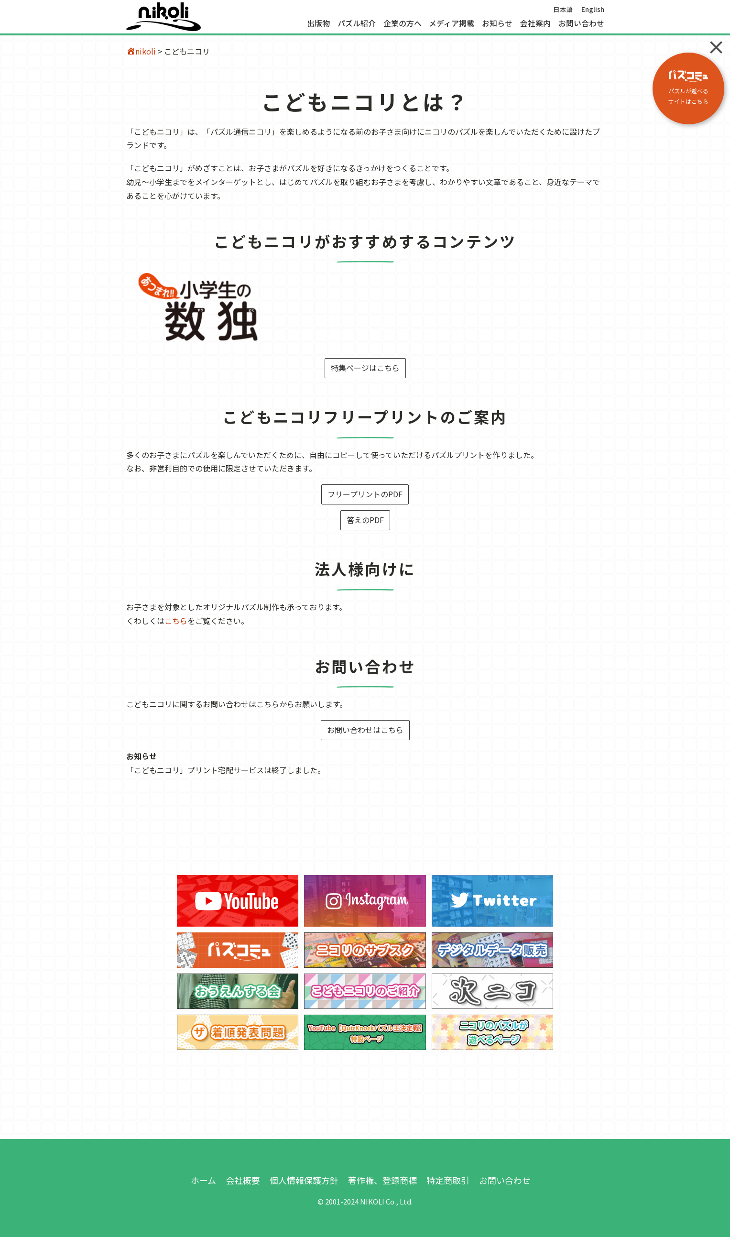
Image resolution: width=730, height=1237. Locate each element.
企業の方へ (402, 23)
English (592, 9)
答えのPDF (365, 519)
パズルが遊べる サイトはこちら (688, 87)
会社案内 (535, 23)
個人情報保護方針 (304, 1180)
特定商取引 (447, 1180)
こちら (175, 620)
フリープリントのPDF (365, 494)
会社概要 (243, 1180)
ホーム (203, 1180)
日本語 (563, 9)
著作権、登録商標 (382, 1180)
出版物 (318, 23)
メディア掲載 (451, 23)
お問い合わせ (581, 23)
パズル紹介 (357, 23)
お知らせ (497, 23)
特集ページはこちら (365, 367)
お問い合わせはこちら (365, 729)
